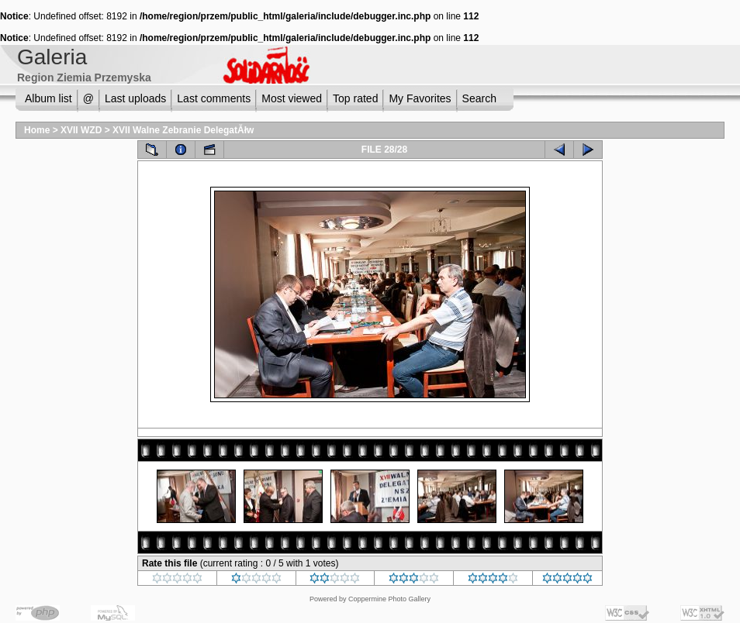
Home (37, 130)
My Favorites (420, 98)
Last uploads (135, 98)
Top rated (355, 98)
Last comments (214, 98)
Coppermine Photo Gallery (389, 599)
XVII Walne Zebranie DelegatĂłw (183, 130)
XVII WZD (81, 130)
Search (479, 98)
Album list (48, 98)
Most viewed (291, 98)
